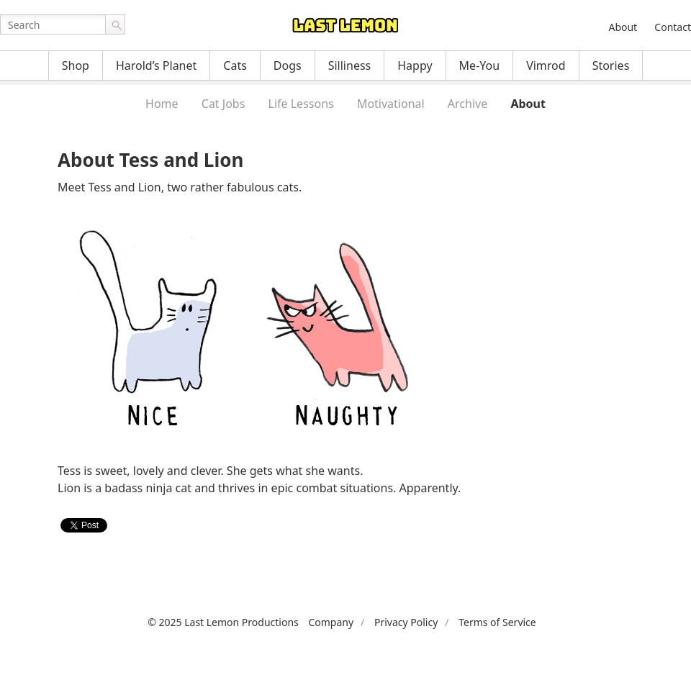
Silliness (349, 65)
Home (162, 104)
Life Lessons (301, 104)
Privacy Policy (406, 622)
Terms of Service (497, 622)
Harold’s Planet (156, 65)
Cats (235, 65)
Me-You (479, 65)
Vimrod (546, 65)
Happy (414, 65)
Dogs (288, 65)
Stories (611, 65)
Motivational (391, 104)
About (622, 27)
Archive (467, 104)
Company (330, 622)
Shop (75, 65)
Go (115, 24)
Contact (672, 27)
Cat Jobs (223, 104)
